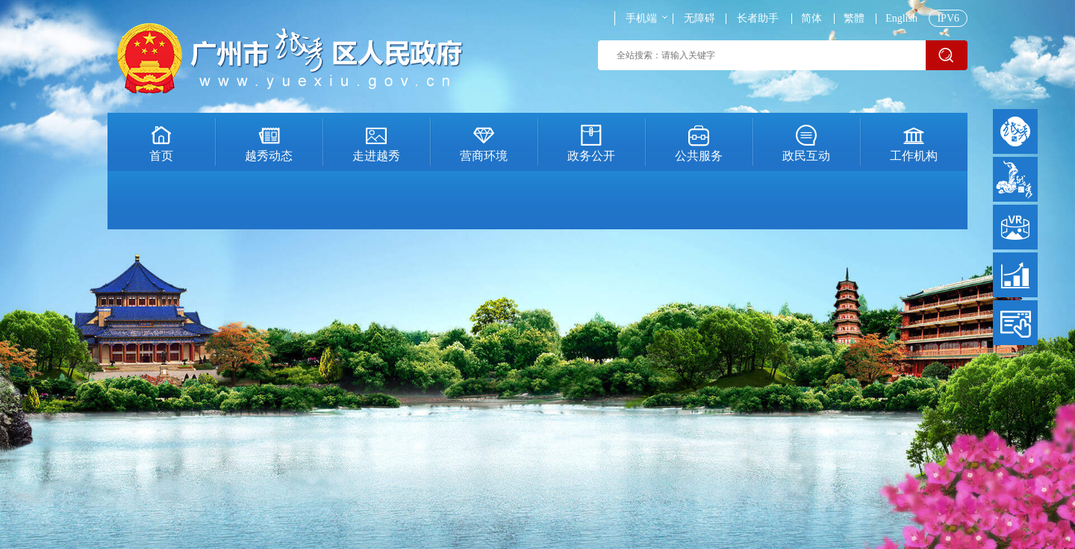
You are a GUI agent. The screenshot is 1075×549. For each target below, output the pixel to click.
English (901, 18)
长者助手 (758, 18)
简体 (811, 18)
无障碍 (699, 18)
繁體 (854, 18)
